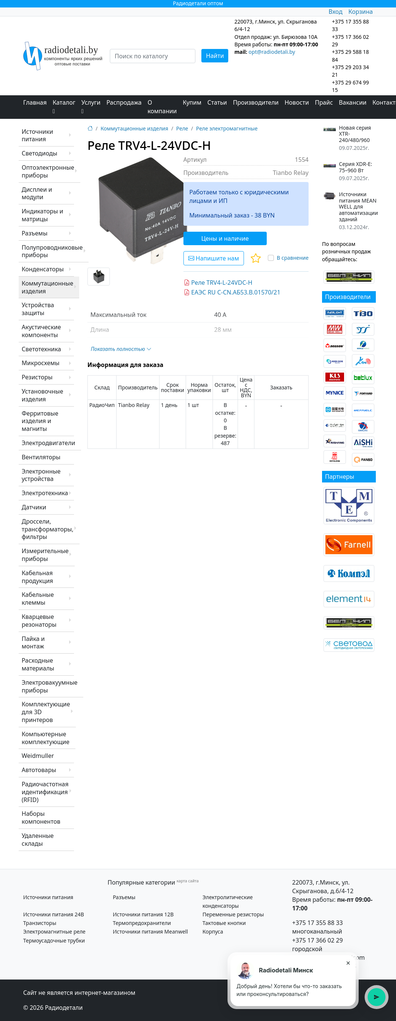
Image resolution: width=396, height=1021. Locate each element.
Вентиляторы (41, 457)
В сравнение (293, 257)
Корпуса (212, 931)
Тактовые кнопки (224, 922)
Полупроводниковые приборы (52, 251)
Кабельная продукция (37, 577)
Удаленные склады (38, 840)
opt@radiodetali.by (271, 51)
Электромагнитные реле (54, 931)
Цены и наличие (225, 238)
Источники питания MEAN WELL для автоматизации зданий (358, 207)
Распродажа (124, 102)
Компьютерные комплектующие (45, 738)
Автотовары (39, 770)
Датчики (34, 507)
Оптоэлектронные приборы (48, 171)
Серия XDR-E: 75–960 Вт (355, 167)
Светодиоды (39, 153)
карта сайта (188, 880)
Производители (256, 102)
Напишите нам (213, 258)
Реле (182, 128)
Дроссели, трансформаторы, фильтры (48, 529)
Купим (192, 102)
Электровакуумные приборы (49, 686)
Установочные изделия (42, 395)
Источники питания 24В (53, 914)
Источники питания (37, 135)
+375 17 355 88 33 (317, 923)
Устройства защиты (38, 309)
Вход (335, 11)
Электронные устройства (41, 475)
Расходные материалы (38, 664)
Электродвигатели (48, 443)
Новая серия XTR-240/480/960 (355, 134)
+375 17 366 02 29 (317, 940)
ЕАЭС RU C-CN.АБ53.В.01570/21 (232, 292)
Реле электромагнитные (227, 128)
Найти (215, 56)
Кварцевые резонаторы (39, 621)
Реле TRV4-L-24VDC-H (218, 282)
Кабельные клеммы (38, 598)
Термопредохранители (142, 922)
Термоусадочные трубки (54, 940)
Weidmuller (38, 756)
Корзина (361, 11)
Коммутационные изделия (47, 287)
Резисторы (37, 377)
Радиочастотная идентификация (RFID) (45, 792)
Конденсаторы (43, 269)
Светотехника (41, 349)
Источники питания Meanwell (150, 931)
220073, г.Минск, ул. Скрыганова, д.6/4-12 (322, 886)
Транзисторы (39, 922)
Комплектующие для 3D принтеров (46, 712)
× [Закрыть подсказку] (348, 962)
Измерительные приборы (45, 555)
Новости (297, 102)
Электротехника (45, 493)
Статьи (217, 102)
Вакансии (352, 102)
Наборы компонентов (41, 817)
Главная (35, 102)
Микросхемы (40, 363)
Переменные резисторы (233, 914)
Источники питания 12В (143, 914)
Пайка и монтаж (33, 643)
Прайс (324, 102)
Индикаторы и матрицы (42, 215)
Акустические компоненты (41, 331)
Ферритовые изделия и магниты (40, 421)
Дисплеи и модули (37, 193)
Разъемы (34, 233)
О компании (162, 106)
